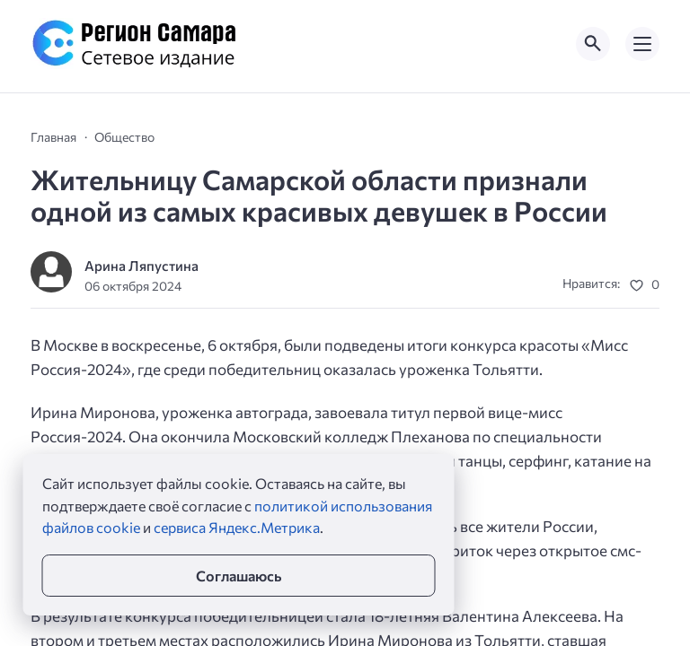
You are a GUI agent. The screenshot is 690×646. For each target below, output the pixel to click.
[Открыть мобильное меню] (642, 44)
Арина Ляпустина (141, 265)
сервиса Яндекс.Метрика (237, 527)
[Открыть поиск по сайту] (593, 44)
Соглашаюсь (238, 575)
